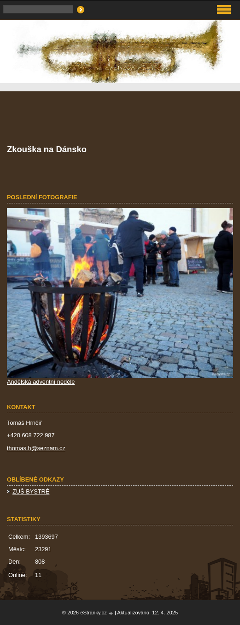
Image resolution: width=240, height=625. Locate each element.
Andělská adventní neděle (41, 381)
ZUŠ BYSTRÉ (30, 491)
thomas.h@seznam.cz (36, 448)
